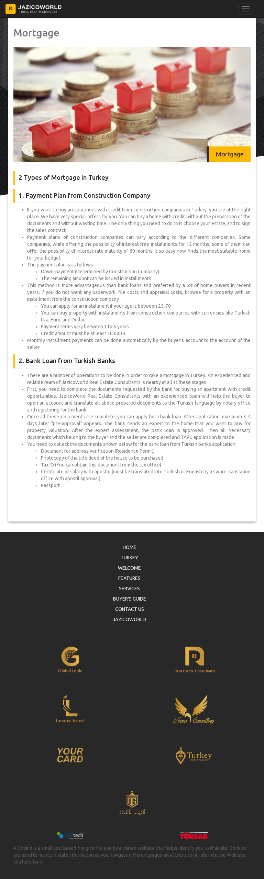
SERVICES (129, 588)
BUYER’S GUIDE (129, 599)
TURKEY (129, 557)
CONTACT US (129, 609)
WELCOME (129, 568)
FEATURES (129, 578)
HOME (129, 547)
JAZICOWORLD (129, 619)
